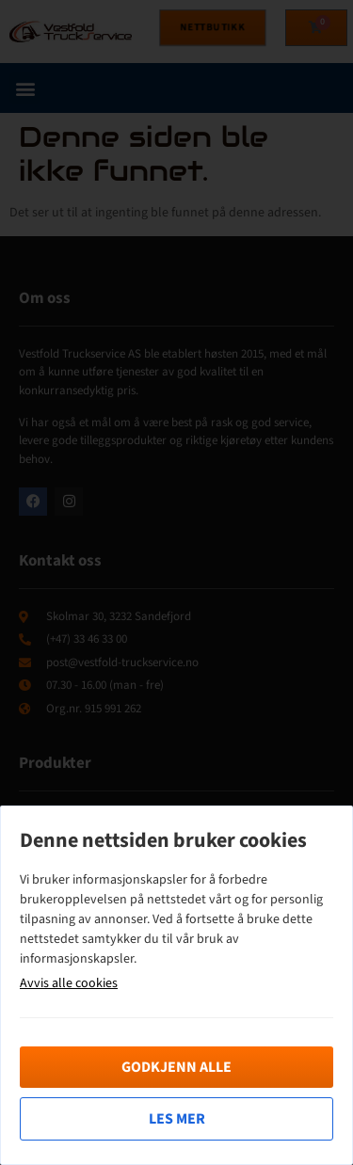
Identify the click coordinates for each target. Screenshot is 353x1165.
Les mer (177, 1119)
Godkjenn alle (176, 1067)
